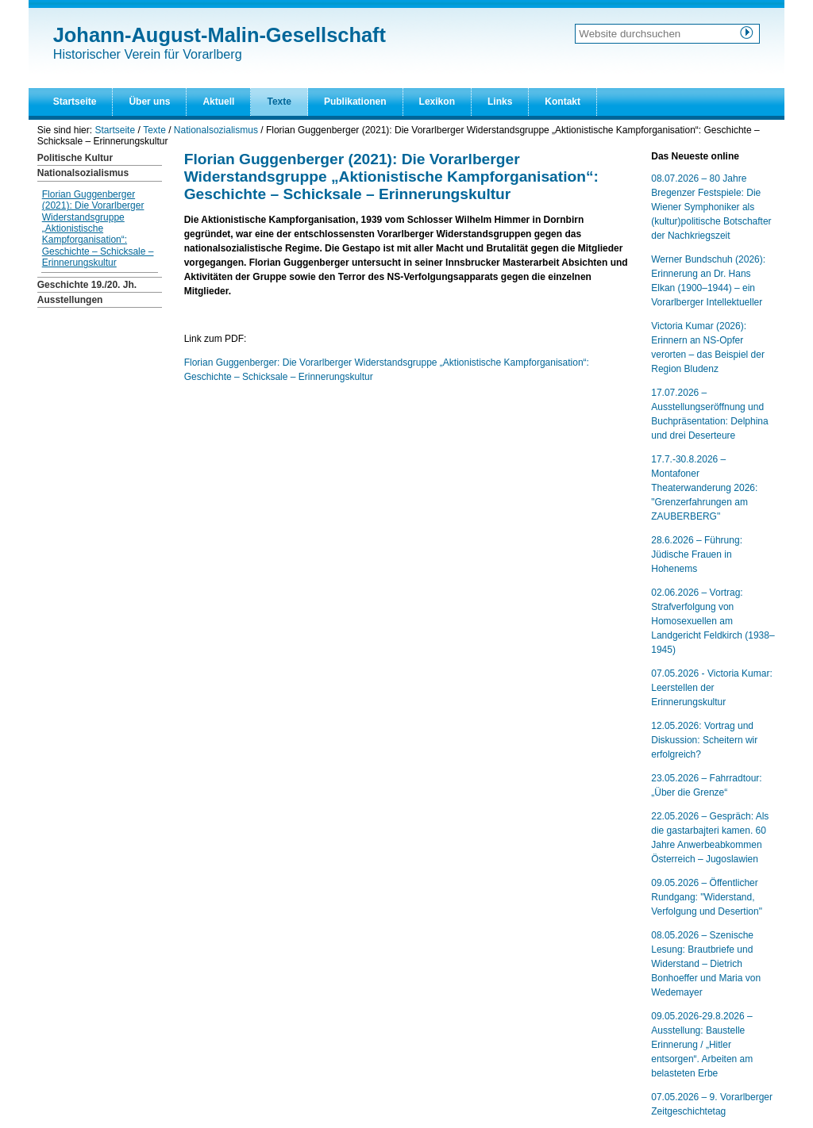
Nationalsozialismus (216, 130)
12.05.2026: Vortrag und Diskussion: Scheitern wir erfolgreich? (704, 740)
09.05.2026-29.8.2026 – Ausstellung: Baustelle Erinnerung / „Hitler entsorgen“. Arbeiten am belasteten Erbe (702, 1045)
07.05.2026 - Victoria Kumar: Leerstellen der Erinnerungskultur (712, 688)
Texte (279, 101)
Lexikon (437, 101)
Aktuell (218, 101)
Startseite (75, 101)
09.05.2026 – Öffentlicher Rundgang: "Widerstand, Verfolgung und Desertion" (706, 897)
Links (499, 101)
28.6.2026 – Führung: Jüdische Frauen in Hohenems (696, 554)
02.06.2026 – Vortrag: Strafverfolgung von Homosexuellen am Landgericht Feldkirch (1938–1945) (712, 621)
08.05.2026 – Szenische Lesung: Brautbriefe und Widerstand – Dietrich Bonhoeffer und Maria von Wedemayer (706, 964)
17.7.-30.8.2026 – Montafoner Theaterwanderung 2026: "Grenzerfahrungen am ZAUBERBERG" (704, 488)
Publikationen (355, 101)
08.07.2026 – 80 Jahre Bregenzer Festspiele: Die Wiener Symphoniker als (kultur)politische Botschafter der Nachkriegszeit (711, 207)
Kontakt (562, 101)
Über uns (149, 101)
